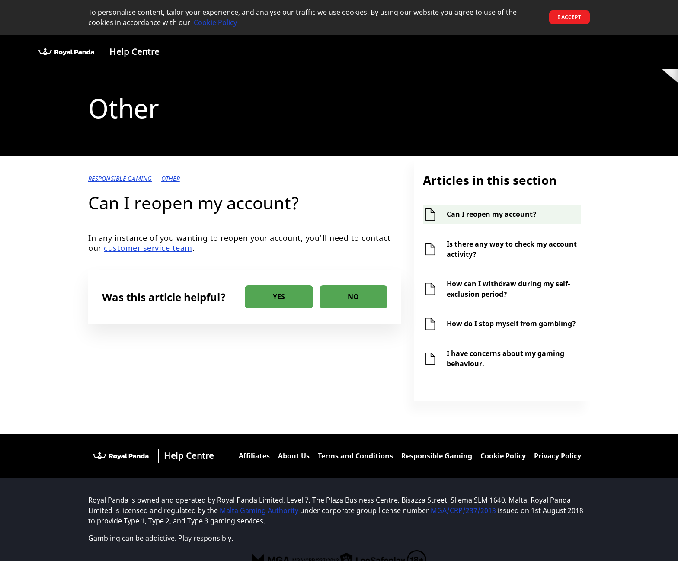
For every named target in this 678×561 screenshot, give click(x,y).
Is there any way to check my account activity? (512, 249)
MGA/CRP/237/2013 (463, 510)
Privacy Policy (557, 456)
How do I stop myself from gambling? (511, 323)
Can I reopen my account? (492, 214)
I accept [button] (569, 17)
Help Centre (134, 52)
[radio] (279, 296)
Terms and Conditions (355, 456)
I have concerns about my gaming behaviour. (505, 359)
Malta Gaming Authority (259, 510)
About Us (294, 456)
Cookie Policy (215, 22)
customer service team (148, 248)
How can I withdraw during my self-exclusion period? (508, 289)
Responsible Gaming (436, 456)
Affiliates (254, 456)
